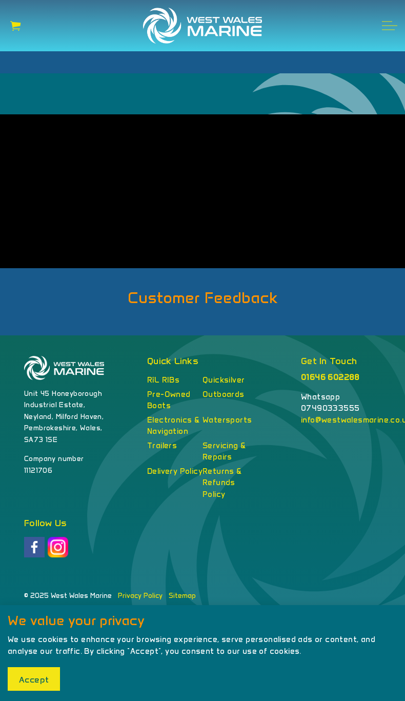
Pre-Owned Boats (169, 400)
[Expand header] (389, 25)
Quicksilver (223, 380)
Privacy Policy (140, 595)
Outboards (223, 394)
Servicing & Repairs (224, 451)
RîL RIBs (163, 380)
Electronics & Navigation (173, 425)
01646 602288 (330, 377)
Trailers (162, 445)
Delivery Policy (174, 471)
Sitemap (182, 595)
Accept (33, 679)
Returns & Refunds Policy (222, 483)
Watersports (227, 420)
